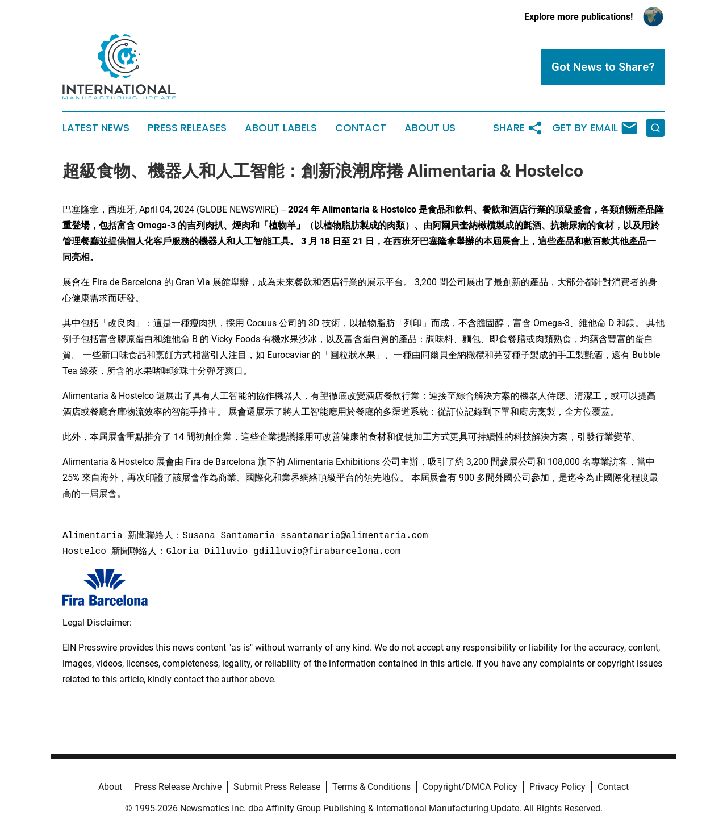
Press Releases (187, 128)
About (110, 786)
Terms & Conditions (371, 786)
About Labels (281, 128)
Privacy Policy (557, 786)
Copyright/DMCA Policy (470, 786)
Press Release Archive (178, 786)
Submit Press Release (276, 786)
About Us (430, 128)
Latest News (95, 128)
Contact (360, 128)
